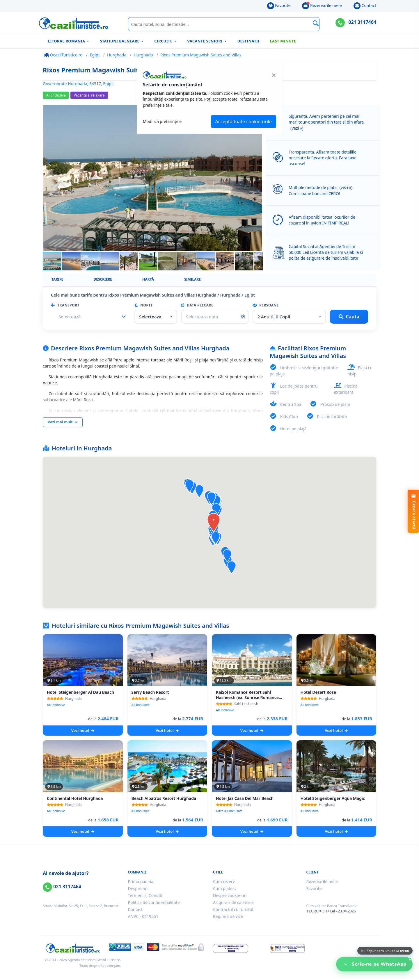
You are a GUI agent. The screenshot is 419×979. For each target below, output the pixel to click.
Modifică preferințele (162, 121)
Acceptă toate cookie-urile (243, 121)
